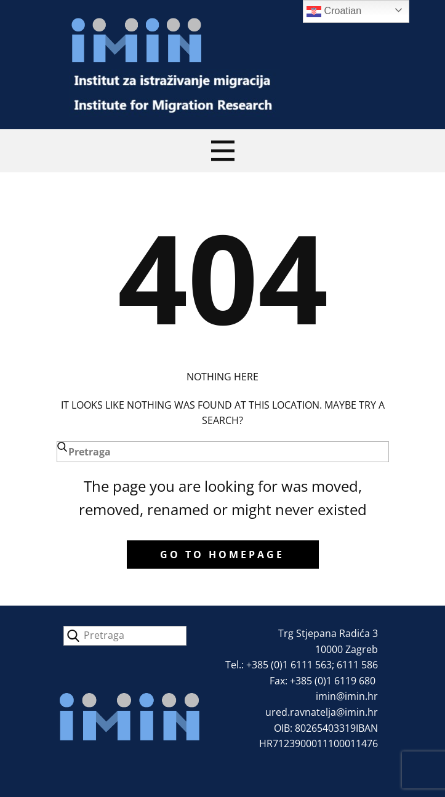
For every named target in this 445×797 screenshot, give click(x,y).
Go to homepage (222, 554)
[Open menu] (223, 150)
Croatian (334, 11)
